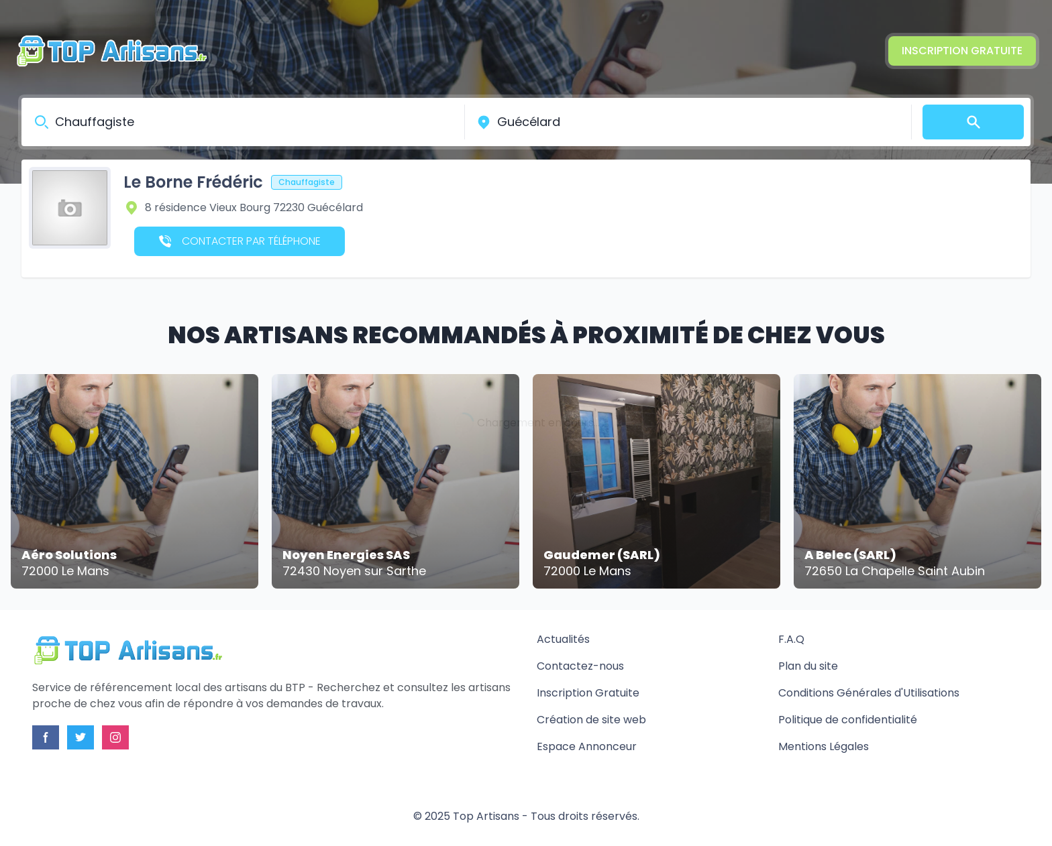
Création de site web (591, 719)
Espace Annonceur (587, 746)
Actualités (563, 639)
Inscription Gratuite (962, 50)
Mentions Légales (823, 746)
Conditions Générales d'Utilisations (868, 693)
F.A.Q (791, 639)
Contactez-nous (580, 666)
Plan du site (808, 666)
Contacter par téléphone (240, 241)
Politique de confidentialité (847, 719)
